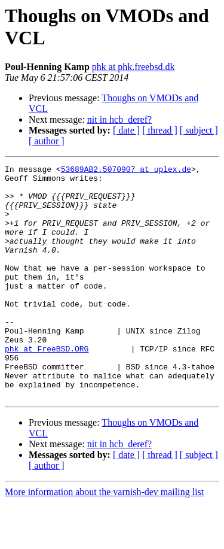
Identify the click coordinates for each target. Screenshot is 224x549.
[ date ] (126, 130)
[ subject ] (199, 130)
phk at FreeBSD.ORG (46, 386)
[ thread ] (159, 130)
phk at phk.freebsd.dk (133, 67)
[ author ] (47, 141)
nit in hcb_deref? (119, 119)
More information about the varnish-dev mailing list (104, 538)
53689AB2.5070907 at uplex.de (126, 170)
